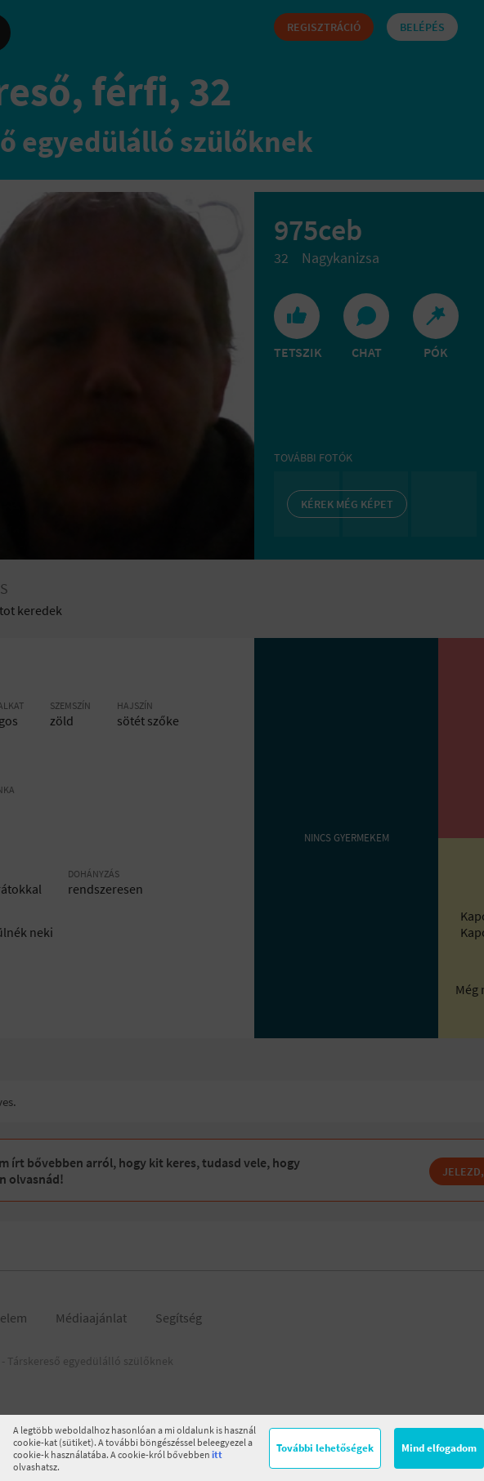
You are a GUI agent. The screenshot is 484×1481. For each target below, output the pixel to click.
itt (217, 1454)
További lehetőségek (325, 1448)
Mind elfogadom (439, 1448)
